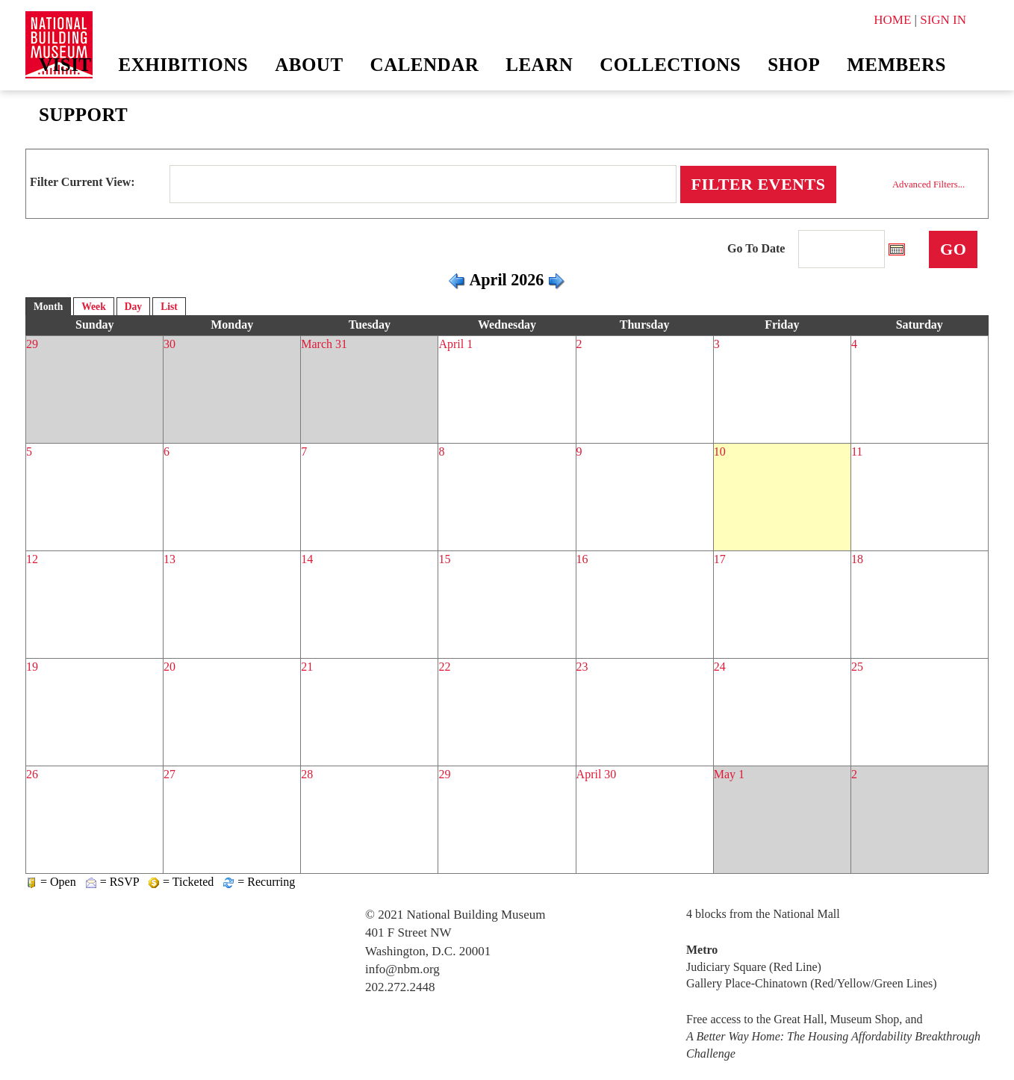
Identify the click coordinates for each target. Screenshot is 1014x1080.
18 (857, 559)
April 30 (596, 774)
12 (32, 559)
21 (307, 666)
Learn (539, 65)
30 (169, 344)
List (169, 306)
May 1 (729, 774)
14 (307, 559)
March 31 (324, 344)
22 (444, 666)
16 (582, 559)
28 (307, 774)
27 (169, 774)
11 (856, 451)
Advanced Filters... (928, 184)
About (309, 65)
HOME (892, 20)
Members (896, 65)
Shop (794, 65)
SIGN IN (943, 20)
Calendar (424, 65)
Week (93, 306)
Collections (670, 65)
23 (582, 666)
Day (133, 306)
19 (32, 666)
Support (83, 115)
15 (444, 559)
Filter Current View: (82, 182)
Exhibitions (184, 65)
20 (169, 666)
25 (857, 666)
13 (169, 559)
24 (720, 666)
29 (32, 344)
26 (32, 774)
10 (720, 451)
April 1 (455, 344)
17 (720, 559)
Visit (65, 65)
